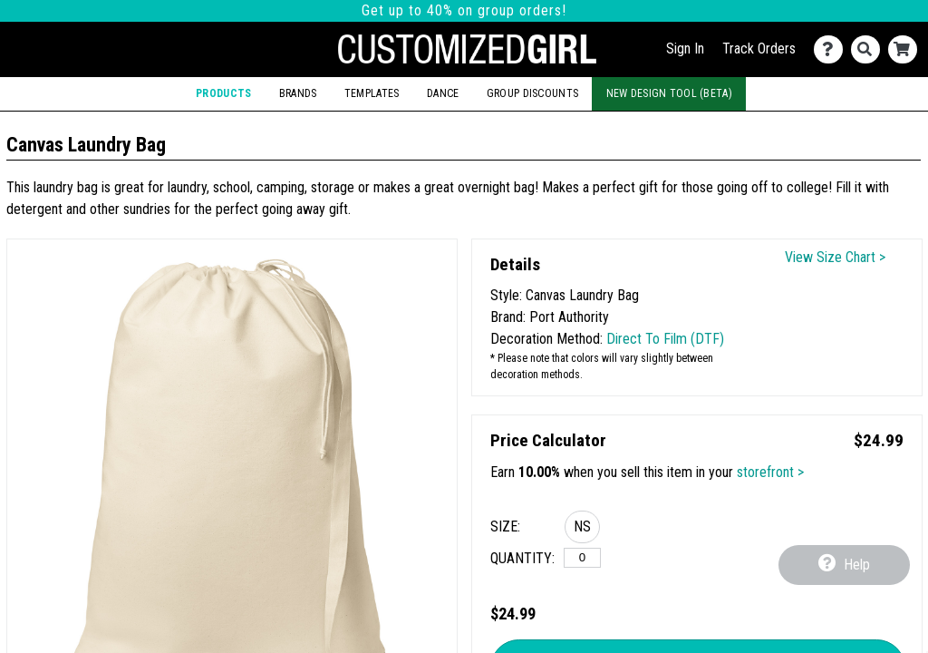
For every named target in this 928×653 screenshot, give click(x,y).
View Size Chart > (835, 257)
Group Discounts (532, 93)
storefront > (770, 472)
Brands (298, 93)
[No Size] (582, 558)
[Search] (869, 49)
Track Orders (759, 48)
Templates (372, 93)
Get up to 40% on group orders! (464, 10)
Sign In (685, 48)
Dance (443, 93)
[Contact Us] (832, 49)
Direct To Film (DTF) (665, 338)
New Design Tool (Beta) (669, 93)
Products (223, 93)
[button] (582, 530)
